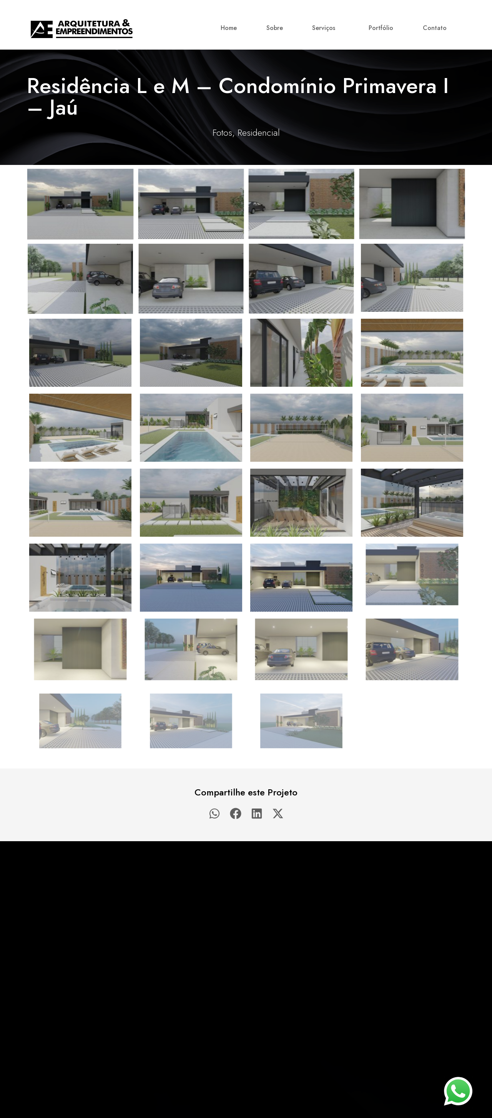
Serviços (325, 27)
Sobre (274, 27)
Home (229, 27)
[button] (214, 813)
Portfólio (381, 27)
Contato (435, 27)
